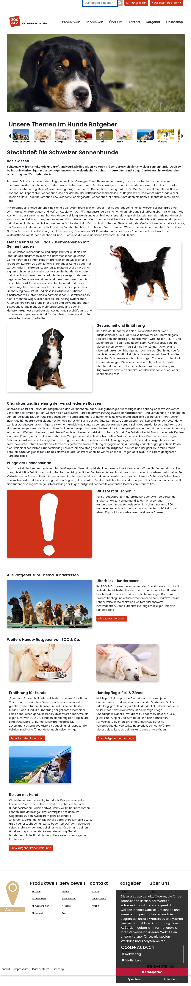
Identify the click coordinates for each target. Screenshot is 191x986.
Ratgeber (153, 22)
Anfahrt (95, 906)
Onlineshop (174, 22)
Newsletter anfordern (166, 3)
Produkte (36, 891)
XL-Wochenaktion (40, 906)
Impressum (21, 969)
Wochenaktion (39, 898)
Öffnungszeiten (136, 3)
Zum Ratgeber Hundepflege (116, 738)
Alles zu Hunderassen (111, 618)
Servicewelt (94, 22)
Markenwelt (37, 913)
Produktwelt (71, 22)
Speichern (134, 979)
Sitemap (58, 969)
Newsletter (67, 906)
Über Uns (116, 22)
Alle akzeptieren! (152, 972)
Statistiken (131, 960)
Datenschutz (40, 969)
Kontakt (134, 22)
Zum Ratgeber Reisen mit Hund (31, 848)
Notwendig (131, 954)
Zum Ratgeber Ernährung (27, 738)
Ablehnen (170, 979)
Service (65, 891)
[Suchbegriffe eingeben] (100, 3)
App (64, 913)
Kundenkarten (69, 898)
